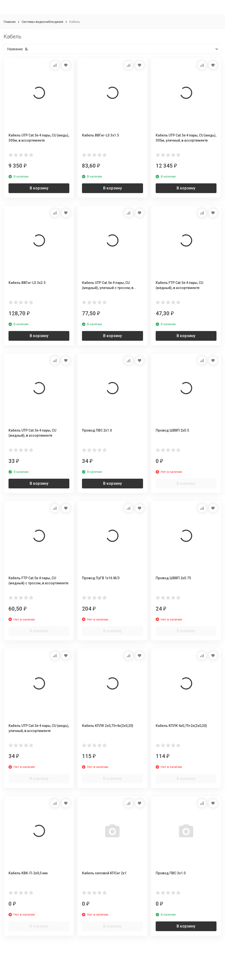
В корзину (39, 188)
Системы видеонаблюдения (42, 22)
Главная (10, 22)
